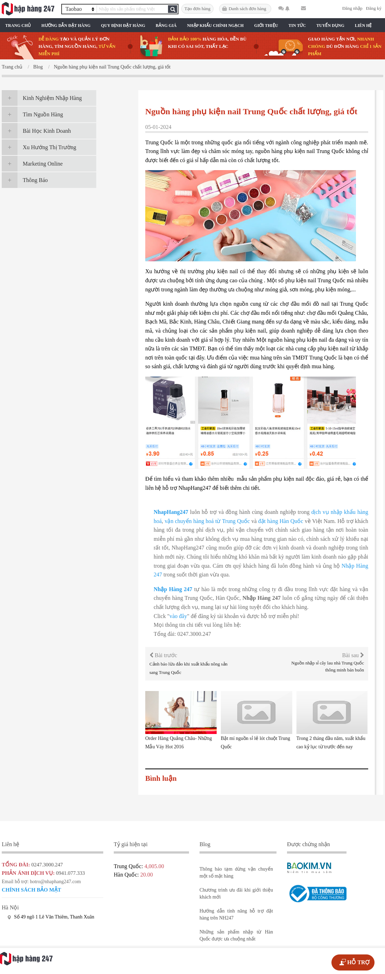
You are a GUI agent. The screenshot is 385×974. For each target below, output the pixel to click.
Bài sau (353, 655)
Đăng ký (374, 8)
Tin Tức (297, 25)
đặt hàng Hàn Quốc (280, 521)
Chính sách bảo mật (31, 890)
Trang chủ (18, 25)
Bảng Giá (166, 25)
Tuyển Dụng (330, 25)
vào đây (178, 616)
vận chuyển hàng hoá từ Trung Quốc (207, 521)
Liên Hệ (363, 25)
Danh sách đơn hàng (247, 8)
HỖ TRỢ (358, 962)
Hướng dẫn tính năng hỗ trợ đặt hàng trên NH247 (236, 914)
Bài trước (163, 655)
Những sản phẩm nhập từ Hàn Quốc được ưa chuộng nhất (236, 935)
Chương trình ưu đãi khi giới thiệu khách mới (236, 893)
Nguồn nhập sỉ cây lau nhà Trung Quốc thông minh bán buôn (327, 666)
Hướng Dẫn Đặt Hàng (65, 25)
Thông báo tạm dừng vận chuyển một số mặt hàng (236, 872)
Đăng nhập (352, 8)
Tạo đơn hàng (197, 8)
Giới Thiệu (266, 25)
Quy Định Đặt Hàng (123, 25)
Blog (38, 67)
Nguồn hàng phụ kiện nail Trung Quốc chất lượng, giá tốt (112, 67)
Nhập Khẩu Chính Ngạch (215, 25)
